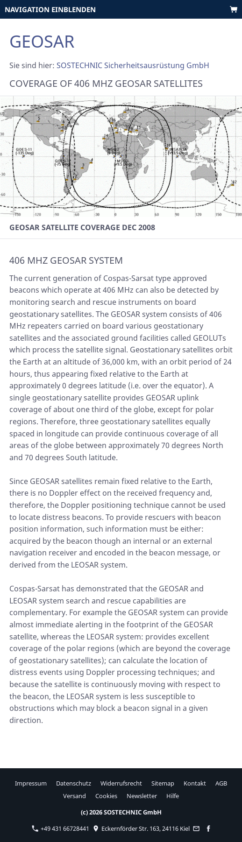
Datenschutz (73, 783)
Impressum (31, 783)
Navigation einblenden (50, 9)
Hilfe (172, 796)
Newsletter (142, 796)
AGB (221, 783)
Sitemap (162, 783)
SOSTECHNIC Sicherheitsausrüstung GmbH (133, 65)
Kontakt (195, 783)
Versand (74, 796)
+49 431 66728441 (60, 828)
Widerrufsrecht (121, 783)
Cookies (106, 796)
